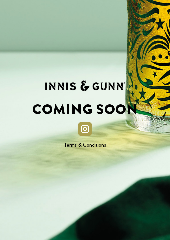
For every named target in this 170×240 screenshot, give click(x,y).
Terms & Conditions (85, 145)
